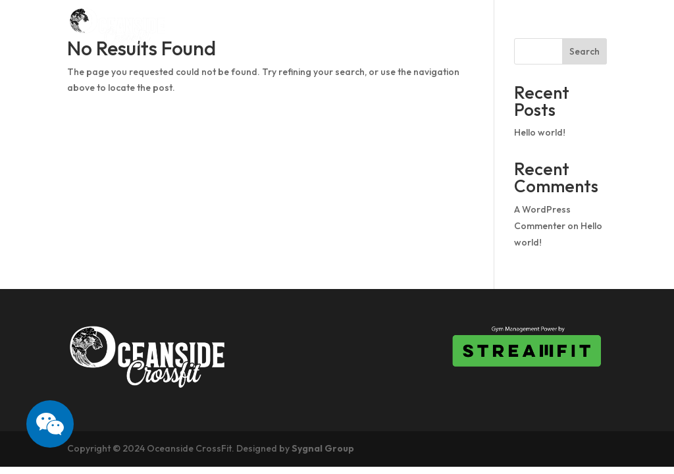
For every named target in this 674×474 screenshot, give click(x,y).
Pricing (468, 27)
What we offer (557, 27)
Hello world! (539, 132)
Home (213, 27)
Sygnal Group (323, 448)
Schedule (334, 27)
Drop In (405, 27)
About (268, 27)
